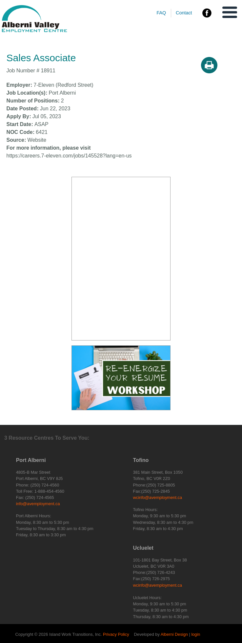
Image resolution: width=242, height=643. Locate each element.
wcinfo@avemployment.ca (157, 497)
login (195, 634)
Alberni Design (174, 634)
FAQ (161, 12)
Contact (184, 12)
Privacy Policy (116, 634)
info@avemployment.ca (38, 503)
